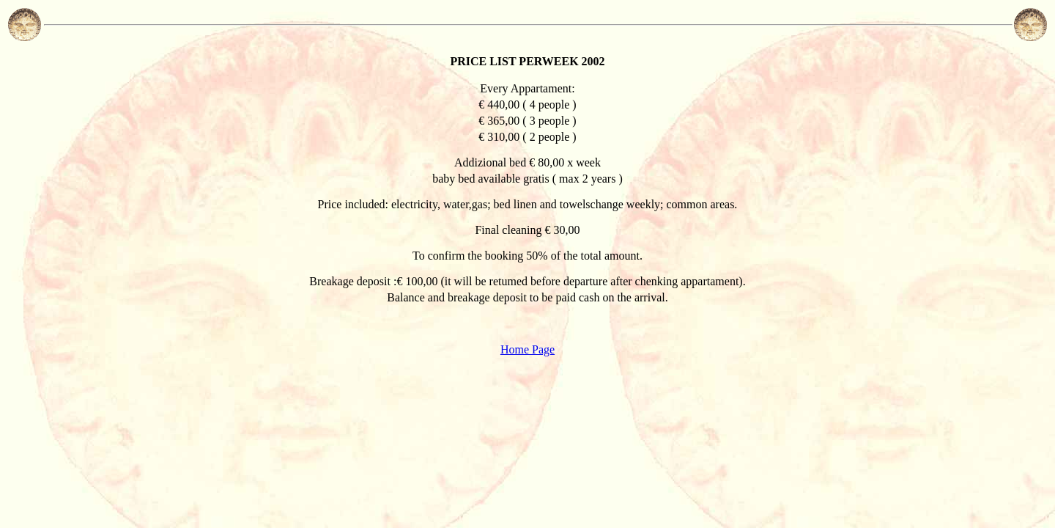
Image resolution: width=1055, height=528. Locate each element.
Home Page (527, 349)
